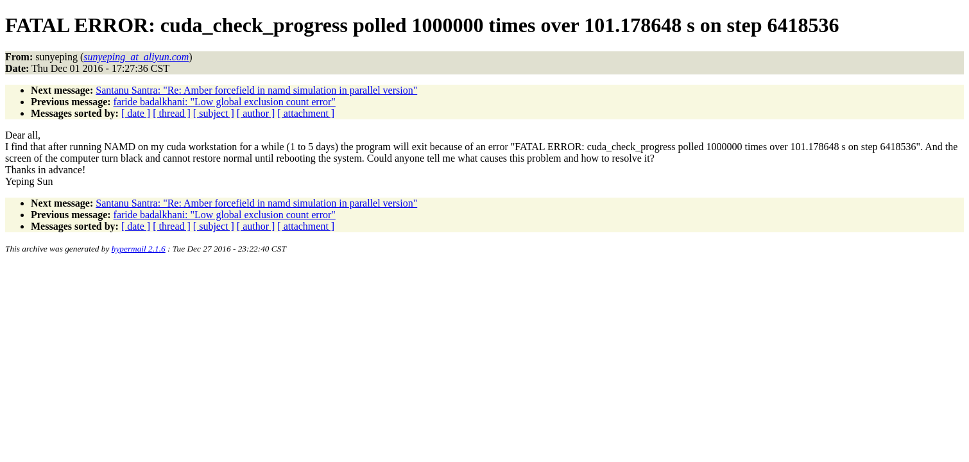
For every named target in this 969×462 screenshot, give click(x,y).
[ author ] (256, 113)
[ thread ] (172, 113)
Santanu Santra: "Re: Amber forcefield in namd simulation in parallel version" (256, 90)
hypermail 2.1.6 (139, 248)
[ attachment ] (305, 113)
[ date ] (135, 113)
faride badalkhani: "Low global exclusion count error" (225, 101)
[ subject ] (213, 113)
